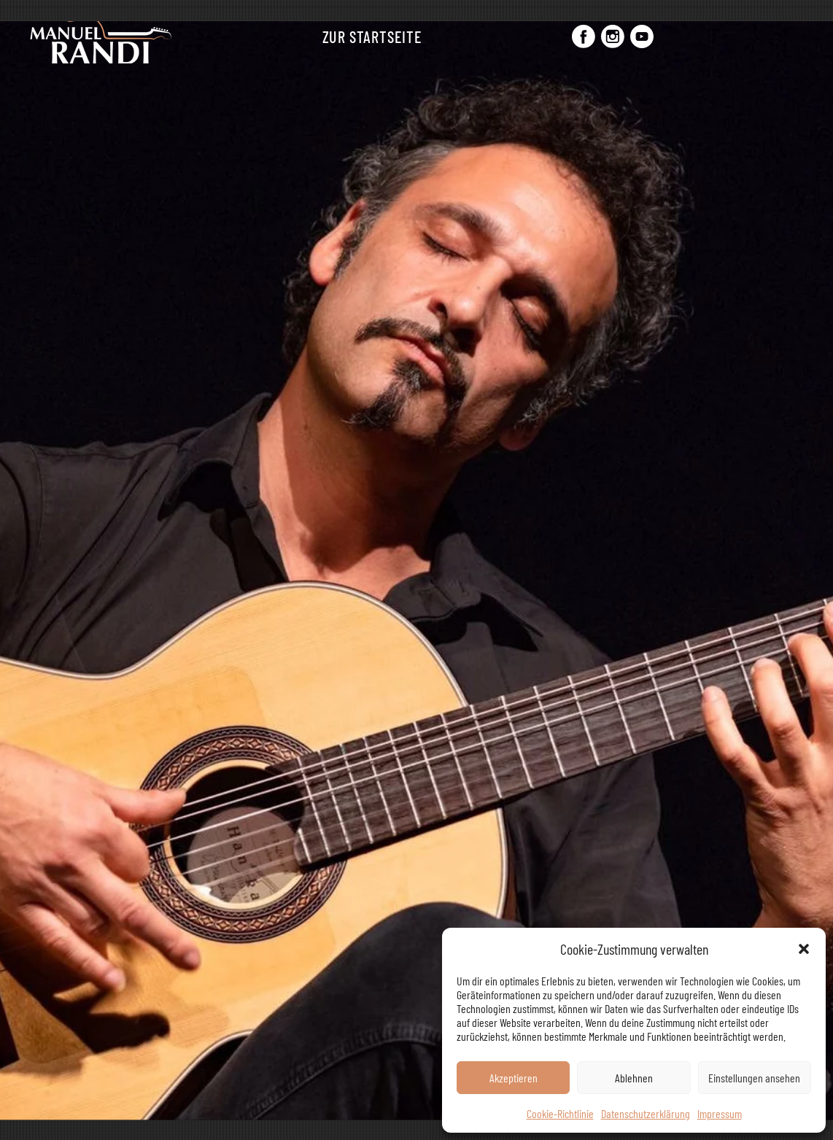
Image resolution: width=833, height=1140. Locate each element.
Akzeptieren (513, 1078)
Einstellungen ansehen (754, 1078)
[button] (804, 949)
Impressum (719, 1113)
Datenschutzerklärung (645, 1113)
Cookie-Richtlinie (560, 1113)
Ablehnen (634, 1078)
